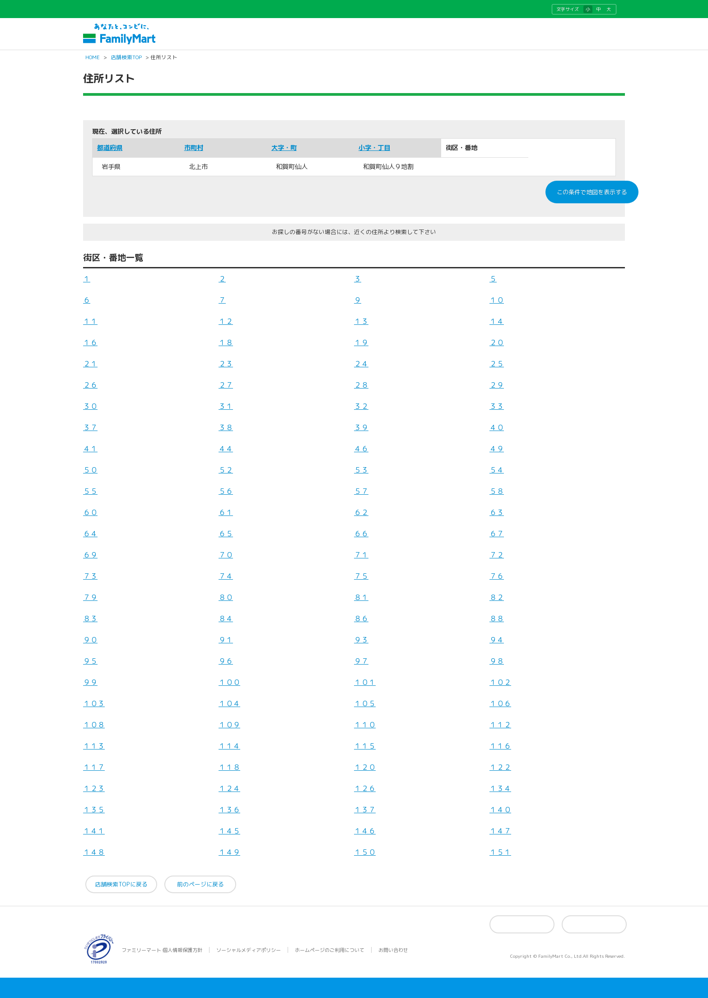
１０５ (365, 703)
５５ (90, 491)
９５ (90, 661)
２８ (361, 385)
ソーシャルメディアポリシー (248, 950)
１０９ (229, 725)
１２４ (229, 788)
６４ (90, 534)
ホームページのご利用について (329, 950)
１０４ (229, 703)
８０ (226, 597)
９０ (90, 640)
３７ (90, 427)
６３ (496, 512)
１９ (361, 342)
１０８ (94, 725)
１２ (226, 321)
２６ (90, 385)
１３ (361, 321)
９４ (496, 640)
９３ (361, 640)
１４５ (229, 831)
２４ (361, 364)
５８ (496, 491)
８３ (90, 618)
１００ (229, 682)
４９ (496, 449)
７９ (90, 597)
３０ (90, 406)
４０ (496, 427)
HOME (92, 57)
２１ (90, 364)
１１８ (229, 767)
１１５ (365, 746)
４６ (361, 449)
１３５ (94, 810)
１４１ (94, 831)
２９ (496, 385)
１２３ (94, 788)
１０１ (365, 682)
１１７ (94, 767)
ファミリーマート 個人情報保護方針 (161, 950)
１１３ (94, 746)
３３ (496, 406)
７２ (496, 555)
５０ (90, 470)
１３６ (229, 810)
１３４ (500, 788)
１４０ (500, 810)
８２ (496, 597)
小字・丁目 (374, 147)
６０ (90, 512)
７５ (361, 576)
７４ (226, 576)
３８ (226, 427)
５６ (226, 491)
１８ (226, 342)
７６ (496, 576)
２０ (496, 342)
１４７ (500, 831)
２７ (226, 385)
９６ (226, 661)
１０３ (94, 703)
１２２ (500, 767)
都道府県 (109, 147)
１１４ (229, 746)
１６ (90, 342)
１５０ (365, 852)
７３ (90, 576)
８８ (496, 618)
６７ (496, 534)
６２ (361, 512)
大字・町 (284, 147)
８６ (361, 618)
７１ (361, 555)
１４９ (229, 852)
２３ (226, 364)
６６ (361, 534)
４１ (90, 449)
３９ (361, 427)
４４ (226, 449)
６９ (90, 555)
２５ (496, 364)
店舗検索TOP (126, 57)
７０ (226, 555)
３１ (226, 406)
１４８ (94, 852)
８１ (361, 597)
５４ (496, 470)
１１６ (500, 746)
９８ (496, 661)
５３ (361, 470)
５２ (226, 470)
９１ (226, 640)
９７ (361, 661)
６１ (226, 512)
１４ (496, 321)
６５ (226, 534)
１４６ (365, 831)
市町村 (193, 147)
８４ (226, 618)
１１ (90, 321)
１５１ (500, 852)
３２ (361, 406)
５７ (361, 491)
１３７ (365, 810)
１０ (496, 300)
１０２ (500, 682)
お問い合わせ (393, 950)
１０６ (500, 703)
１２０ (365, 767)
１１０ (365, 725)
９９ (90, 682)
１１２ (500, 725)
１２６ (365, 788)
